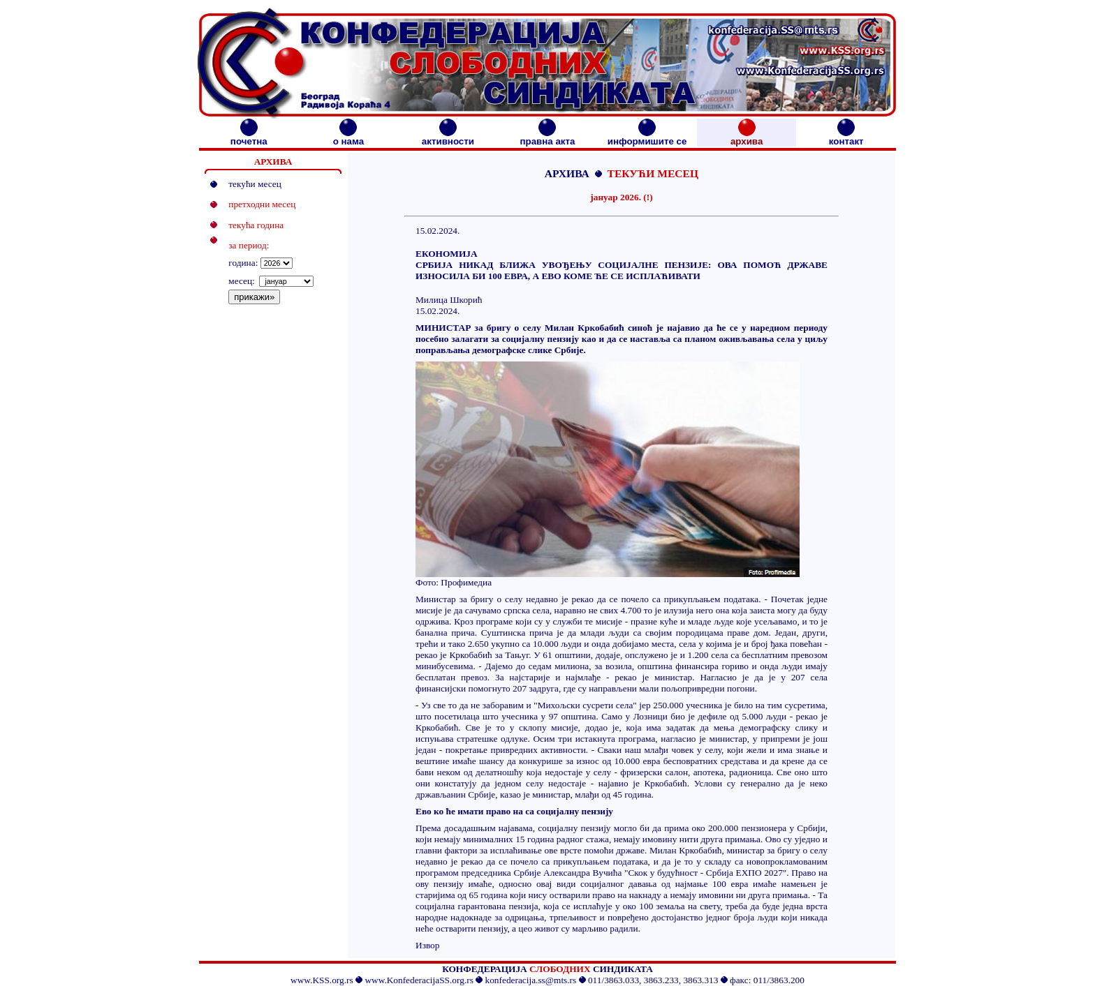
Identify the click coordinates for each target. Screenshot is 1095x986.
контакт (846, 137)
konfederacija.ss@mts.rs (531, 980)
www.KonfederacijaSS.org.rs (419, 980)
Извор (427, 945)
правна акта (547, 137)
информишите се (647, 137)
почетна (248, 137)
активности (448, 137)
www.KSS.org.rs (322, 980)
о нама (348, 137)
